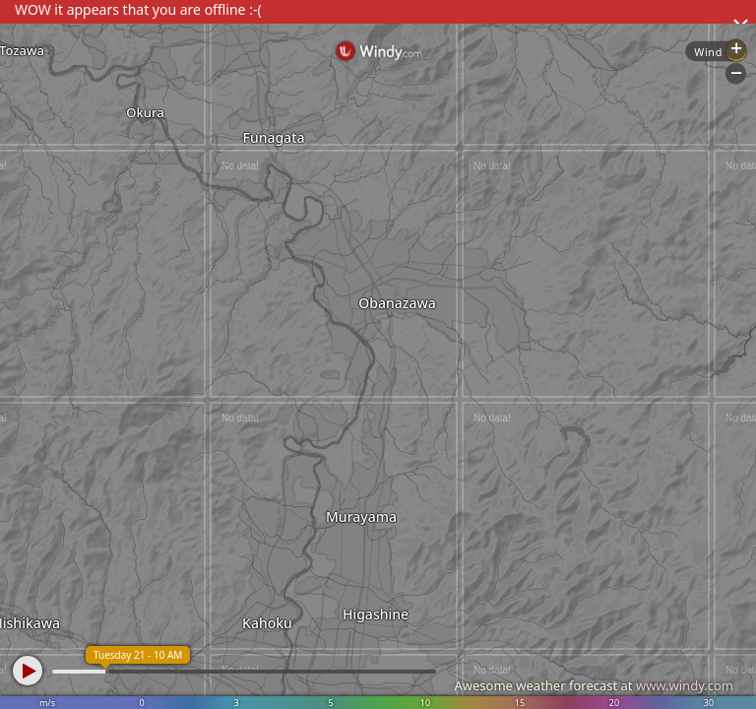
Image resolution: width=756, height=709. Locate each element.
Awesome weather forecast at (593, 685)
